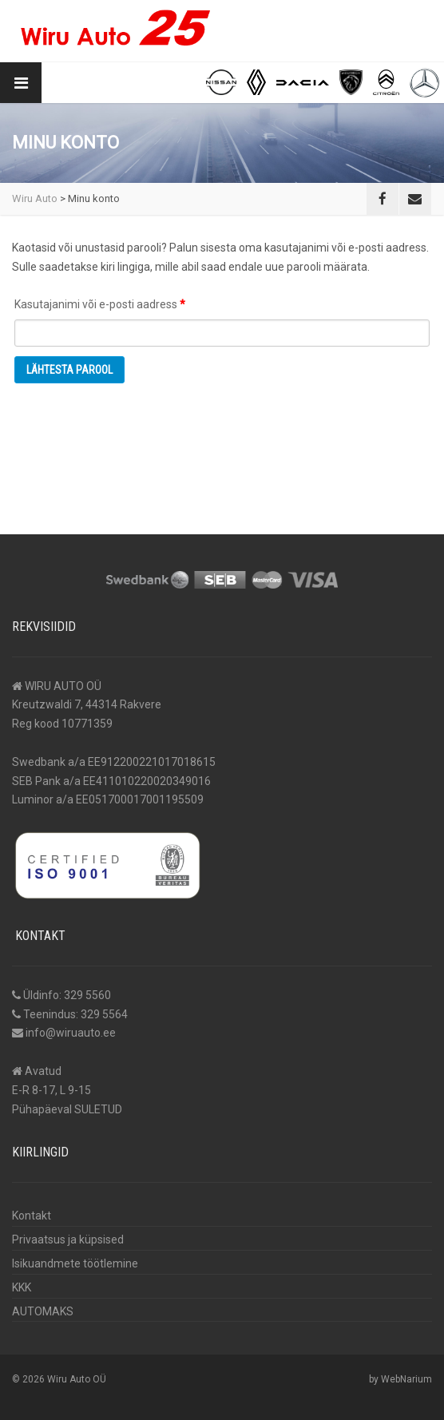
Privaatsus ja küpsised (68, 1239)
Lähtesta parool (69, 369)
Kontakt (31, 1215)
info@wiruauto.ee (71, 1032)
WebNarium (406, 1379)
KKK (21, 1287)
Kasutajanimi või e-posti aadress (117, 302)
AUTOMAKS (42, 1311)
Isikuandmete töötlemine (75, 1263)
